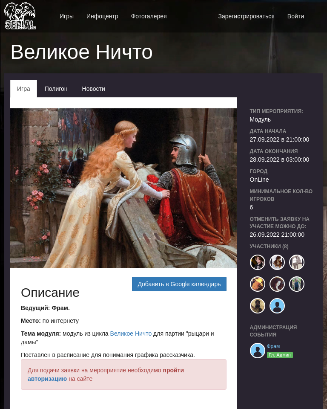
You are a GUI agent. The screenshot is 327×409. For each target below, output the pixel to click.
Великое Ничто (131, 333)
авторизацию (47, 378)
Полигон (56, 88)
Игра (23, 88)
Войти (295, 16)
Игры (67, 16)
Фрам (273, 346)
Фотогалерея (149, 16)
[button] (316, 11)
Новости (93, 88)
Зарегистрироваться (246, 16)
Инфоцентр (102, 16)
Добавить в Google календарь (179, 284)
